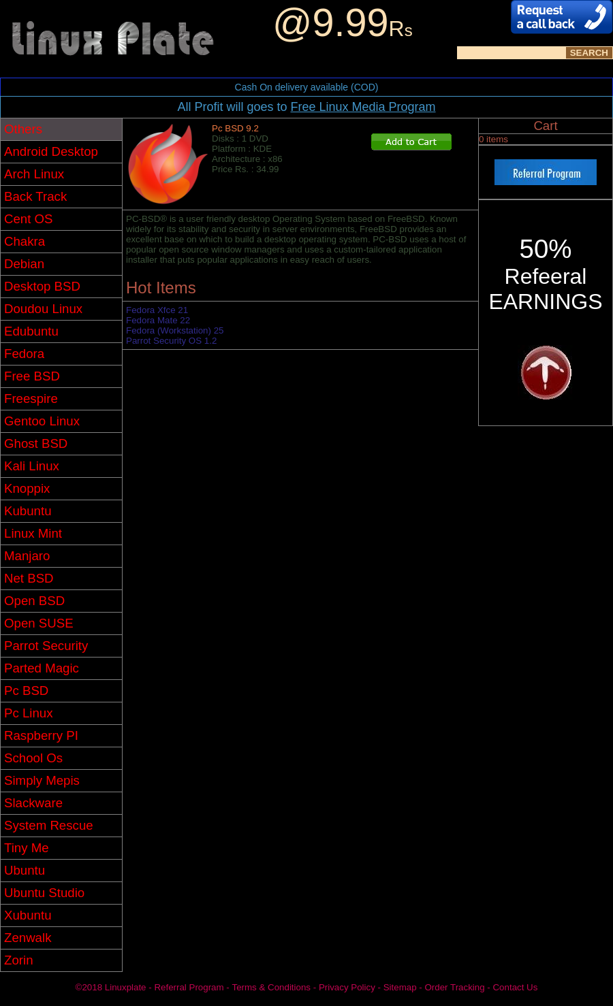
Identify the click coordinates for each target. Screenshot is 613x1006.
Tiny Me (26, 848)
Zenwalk (27, 937)
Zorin (18, 960)
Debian (24, 264)
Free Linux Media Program (362, 107)
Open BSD (34, 601)
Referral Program (188, 987)
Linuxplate (125, 987)
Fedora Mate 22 (158, 320)
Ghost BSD (35, 443)
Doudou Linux (43, 309)
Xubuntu (28, 915)
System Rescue (48, 825)
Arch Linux (34, 174)
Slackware (33, 803)
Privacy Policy (347, 987)
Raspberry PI (41, 735)
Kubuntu (28, 511)
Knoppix (27, 488)
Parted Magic (41, 668)
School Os (33, 758)
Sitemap (400, 987)
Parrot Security (46, 645)
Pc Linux (28, 713)
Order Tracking (454, 987)
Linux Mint (33, 533)
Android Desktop (51, 151)
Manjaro (27, 556)
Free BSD (32, 376)
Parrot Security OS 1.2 (171, 341)
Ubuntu (24, 870)
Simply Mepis (42, 780)
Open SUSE (39, 623)
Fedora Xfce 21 (157, 310)
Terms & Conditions (271, 987)
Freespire (31, 398)
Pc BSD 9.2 (235, 128)
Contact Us (514, 987)
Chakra (24, 241)
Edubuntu (31, 331)
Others (23, 129)
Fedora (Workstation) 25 (174, 330)
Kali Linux (31, 466)
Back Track (35, 196)
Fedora (24, 353)
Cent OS (28, 219)
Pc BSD (26, 690)
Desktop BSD (42, 286)
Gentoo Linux (42, 421)
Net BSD (29, 578)
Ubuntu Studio (44, 893)
